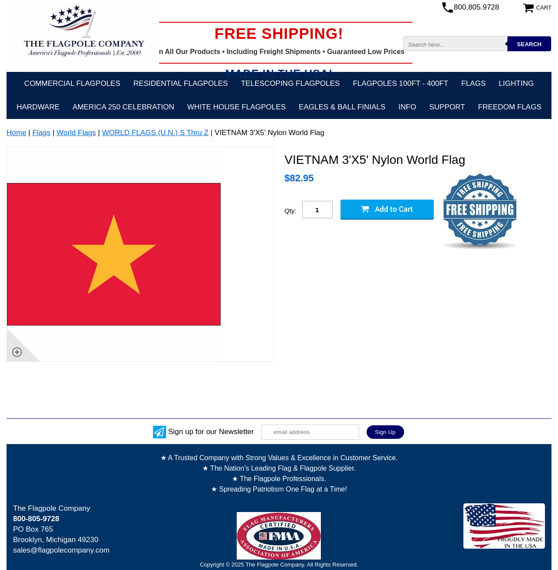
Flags (473, 83)
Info (407, 107)
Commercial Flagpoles (72, 83)
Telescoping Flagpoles (290, 83)
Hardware (38, 107)
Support (447, 107)
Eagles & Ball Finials (342, 107)
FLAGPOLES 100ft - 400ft (400, 83)
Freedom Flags (509, 107)
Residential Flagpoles (180, 83)
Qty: (291, 210)
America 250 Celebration (123, 107)
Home (16, 133)
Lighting (516, 83)
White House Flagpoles (236, 107)
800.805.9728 (476, 7)
